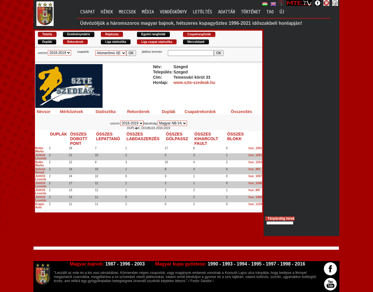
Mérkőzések (71, 111)
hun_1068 (255, 197)
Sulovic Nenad (40, 171)
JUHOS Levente (40, 157)
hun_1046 (255, 183)
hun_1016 (255, 162)
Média (148, 12)
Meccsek (127, 12)
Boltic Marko (39, 150)
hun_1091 (255, 148)
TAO (270, 12)
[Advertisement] (141, 232)
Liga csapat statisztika (156, 41)
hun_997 (255, 190)
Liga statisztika (115, 41)
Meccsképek (196, 41)
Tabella (47, 34)
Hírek (107, 12)
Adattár (226, 12)
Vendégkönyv (173, 12)
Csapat (87, 12)
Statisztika (106, 111)
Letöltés (202, 12)
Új (281, 12)
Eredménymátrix (78, 34)
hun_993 (255, 169)
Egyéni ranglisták (153, 34)
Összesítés (241, 111)
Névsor (43, 111)
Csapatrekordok (200, 111)
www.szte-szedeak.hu (194, 82)
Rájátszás (112, 34)
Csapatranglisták (199, 34)
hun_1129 (255, 204)
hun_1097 (255, 176)
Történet (251, 12)
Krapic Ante (39, 206)
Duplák (47, 41)
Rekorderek (75, 41)
